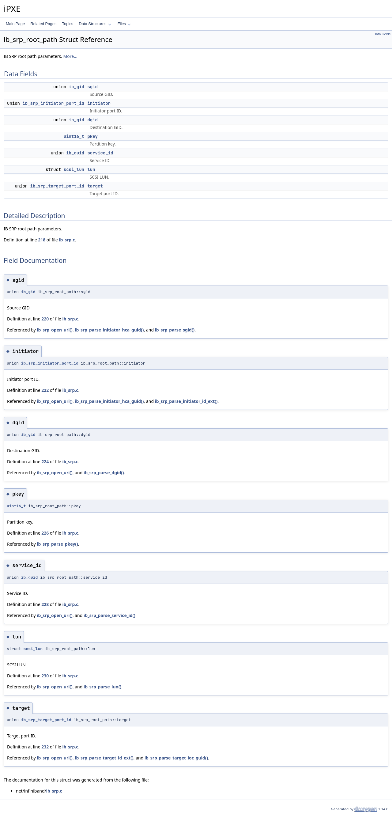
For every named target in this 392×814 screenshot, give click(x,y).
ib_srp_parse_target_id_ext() (104, 758)
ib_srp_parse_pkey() (57, 544)
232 (45, 747)
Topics (67, 23)
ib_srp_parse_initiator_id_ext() (186, 401)
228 (45, 604)
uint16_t (74, 136)
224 (45, 461)
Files (124, 23)
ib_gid (76, 86)
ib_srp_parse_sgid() (175, 330)
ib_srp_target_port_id (57, 186)
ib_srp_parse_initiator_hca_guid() (109, 330)
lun (91, 169)
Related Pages (43, 23)
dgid (92, 120)
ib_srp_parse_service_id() (109, 615)
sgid (92, 86)
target (95, 186)
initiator (99, 103)
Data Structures (95, 23)
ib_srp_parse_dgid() (104, 472)
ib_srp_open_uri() (55, 330)
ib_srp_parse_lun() (102, 687)
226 (45, 533)
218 (41, 240)
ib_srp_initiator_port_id (53, 103)
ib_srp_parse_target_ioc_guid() (176, 758)
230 (45, 676)
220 (45, 319)
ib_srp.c (67, 240)
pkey (92, 136)
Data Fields (382, 34)
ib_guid (75, 153)
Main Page (15, 23)
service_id (100, 153)
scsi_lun (74, 169)
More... (70, 56)
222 (45, 390)
